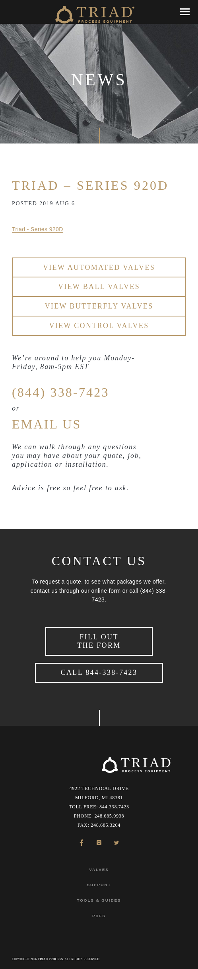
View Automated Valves (99, 267)
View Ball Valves (99, 287)
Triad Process (50, 959)
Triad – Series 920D (90, 185)
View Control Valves (99, 326)
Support (99, 885)
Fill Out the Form (98, 641)
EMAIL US (47, 424)
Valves (99, 869)
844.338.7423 (114, 807)
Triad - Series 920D (37, 229)
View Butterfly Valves (99, 306)
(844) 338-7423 (60, 392)
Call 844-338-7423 (99, 672)
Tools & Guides (99, 900)
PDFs (99, 916)
